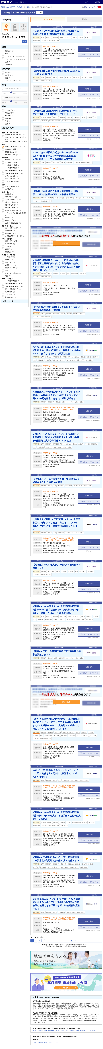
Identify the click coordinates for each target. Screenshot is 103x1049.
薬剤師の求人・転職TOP (8, 7)
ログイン (88, 2)
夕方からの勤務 (11, 176)
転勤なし (9, 217)
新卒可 (8, 249)
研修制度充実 (11, 233)
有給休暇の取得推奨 (13, 210)
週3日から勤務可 (11, 207)
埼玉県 (28, 7)
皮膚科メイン (10, 265)
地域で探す (20, 7)
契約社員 (9, 75)
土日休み (9, 194)
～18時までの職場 (12, 168)
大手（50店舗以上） (13, 223)
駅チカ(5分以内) (12, 186)
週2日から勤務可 (11, 205)
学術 (7, 121)
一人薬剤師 (10, 257)
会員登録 (97, 2)
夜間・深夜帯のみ (12, 179)
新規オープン (10, 220)
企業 (7, 62)
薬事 (7, 124)
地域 (6, 27)
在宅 (8, 276)
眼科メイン (10, 262)
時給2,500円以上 (11, 149)
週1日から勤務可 (11, 202)
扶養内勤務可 (10, 297)
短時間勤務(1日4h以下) (13, 170)
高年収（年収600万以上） (15, 146)
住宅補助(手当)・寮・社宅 (14, 236)
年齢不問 (9, 246)
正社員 (8, 72)
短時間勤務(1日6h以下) (13, 173)
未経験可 (9, 252)
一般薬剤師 (10, 110)
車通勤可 (9, 189)
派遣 (7, 78)
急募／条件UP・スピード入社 (16, 141)
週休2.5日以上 (11, 197)
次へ (73, 941)
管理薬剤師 (10, 113)
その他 (8, 64)
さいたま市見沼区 (38, 1030)
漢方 (7, 270)
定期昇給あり (11, 152)
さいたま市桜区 (60, 1030)
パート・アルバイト (13, 80)
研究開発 (9, 116)
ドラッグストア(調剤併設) (14, 56)
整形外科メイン (11, 268)
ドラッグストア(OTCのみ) (15, 59)
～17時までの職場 (12, 165)
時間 (23, 27)
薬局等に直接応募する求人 (15, 134)
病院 (7, 54)
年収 (13, 88)
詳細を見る (89, 49)
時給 (13, 97)
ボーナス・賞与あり (13, 155)
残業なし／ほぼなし (13, 159)
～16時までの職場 (12, 162)
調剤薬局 (9, 51)
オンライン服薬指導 (13, 273)
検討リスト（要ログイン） (90, 54)
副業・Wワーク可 (12, 241)
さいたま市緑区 (80, 1030)
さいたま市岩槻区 (91, 1030)
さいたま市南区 (70, 1030)
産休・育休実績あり (13, 228)
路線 (15, 27)
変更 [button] (24, 41)
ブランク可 (10, 294)
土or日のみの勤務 (12, 181)
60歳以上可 (10, 244)
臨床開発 (9, 118)
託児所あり (10, 230)
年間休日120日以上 (13, 199)
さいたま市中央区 (49, 1030)
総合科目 (9, 259)
